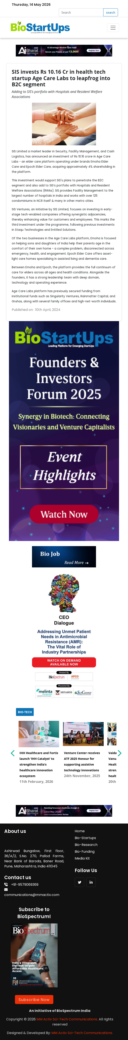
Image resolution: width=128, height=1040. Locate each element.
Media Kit (82, 858)
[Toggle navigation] (113, 27)
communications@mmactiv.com (31, 892)
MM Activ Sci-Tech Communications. (67, 1019)
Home (80, 831)
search (110, 12)
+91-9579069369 (21, 884)
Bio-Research (86, 844)
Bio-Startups (85, 837)
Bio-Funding (85, 851)
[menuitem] (39, 751)
